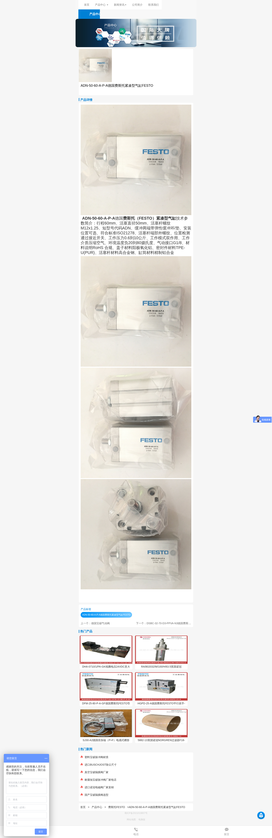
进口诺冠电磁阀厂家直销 (97, 787)
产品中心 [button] (101, 4)
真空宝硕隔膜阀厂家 (94, 772)
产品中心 (97, 807)
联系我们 (153, 4)
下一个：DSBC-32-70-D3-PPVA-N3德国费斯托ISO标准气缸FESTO (175, 623)
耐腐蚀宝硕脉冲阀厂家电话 (98, 779)
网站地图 (131, 819)
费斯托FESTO (116, 807)
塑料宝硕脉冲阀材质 (94, 757)
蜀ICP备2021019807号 (136, 813)
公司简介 (137, 4)
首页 (86, 4)
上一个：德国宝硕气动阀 (95, 623)
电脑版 (141, 819)
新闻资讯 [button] (120, 4)
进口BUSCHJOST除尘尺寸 (99, 764)
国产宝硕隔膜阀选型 (94, 794)
